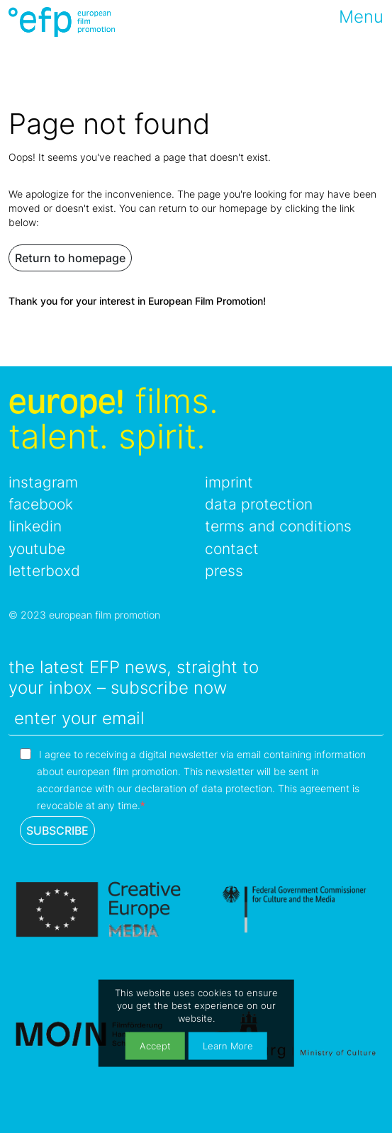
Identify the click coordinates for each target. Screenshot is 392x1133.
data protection (259, 504)
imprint (229, 482)
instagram (43, 482)
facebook (41, 504)
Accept (155, 1045)
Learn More (228, 1045)
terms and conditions (278, 526)
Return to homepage (70, 258)
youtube (37, 549)
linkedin (35, 526)
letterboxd (44, 571)
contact (232, 549)
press (224, 571)
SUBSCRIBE (57, 830)
